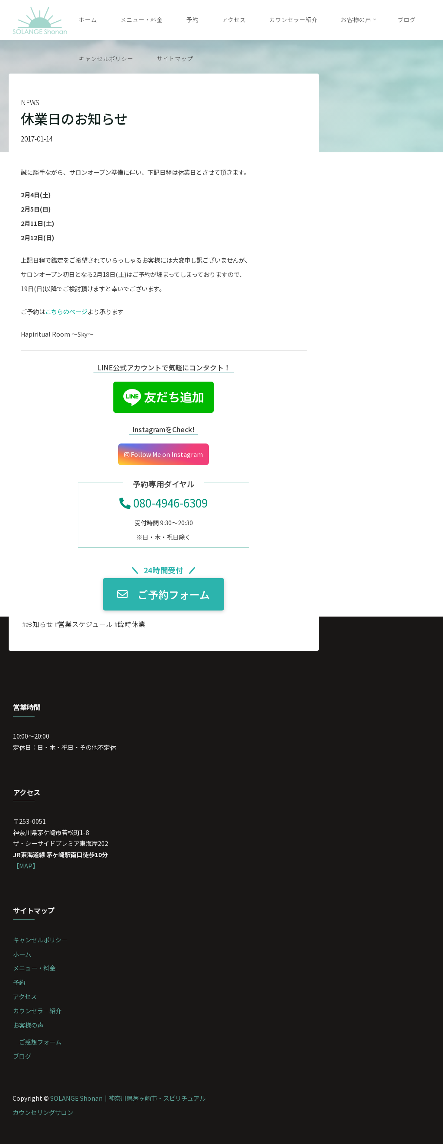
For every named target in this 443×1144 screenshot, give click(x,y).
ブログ (22, 1055)
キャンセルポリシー (40, 939)
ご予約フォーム (163, 593)
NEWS (30, 102)
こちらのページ (66, 310)
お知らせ (39, 624)
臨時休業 (131, 624)
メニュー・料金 (34, 967)
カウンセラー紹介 (37, 1010)
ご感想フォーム (40, 1041)
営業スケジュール (85, 624)
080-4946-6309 (163, 503)
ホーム (22, 953)
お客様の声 (28, 1024)
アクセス (25, 996)
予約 (19, 982)
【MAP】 (26, 865)
